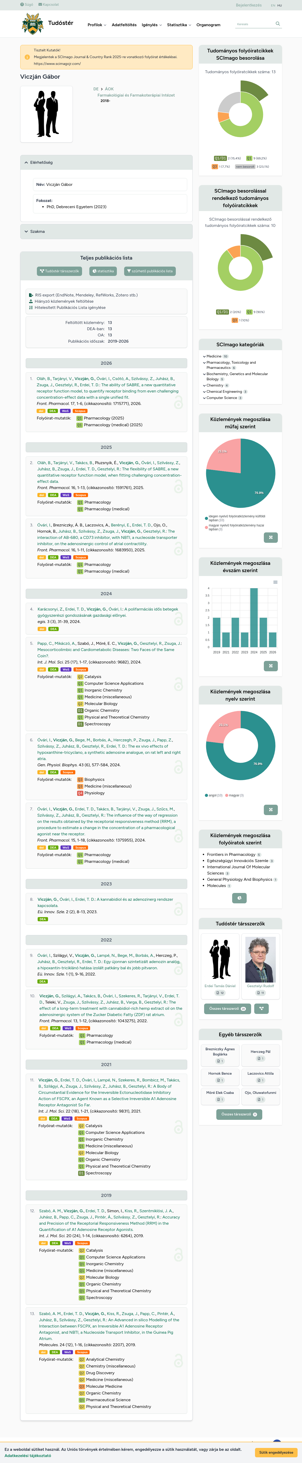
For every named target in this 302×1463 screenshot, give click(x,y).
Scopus (80, 411)
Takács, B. (84, 462)
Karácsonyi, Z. (50, 609)
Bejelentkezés (248, 5)
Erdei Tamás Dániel (220, 986)
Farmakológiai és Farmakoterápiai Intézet (136, 95)
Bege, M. (83, 739)
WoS (65, 411)
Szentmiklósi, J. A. (156, 1210)
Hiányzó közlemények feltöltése (61, 301)
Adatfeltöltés (124, 24)
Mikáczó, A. (65, 643)
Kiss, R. (131, 1210)
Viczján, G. (85, 378)
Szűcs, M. (165, 809)
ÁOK (109, 88)
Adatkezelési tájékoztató (28, 1455)
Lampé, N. (106, 955)
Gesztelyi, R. (66, 384)
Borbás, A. (102, 739)
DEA (53, 411)
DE (96, 88)
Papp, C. (45, 643)
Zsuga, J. (45, 384)
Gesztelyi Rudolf (260, 986)
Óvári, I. (103, 378)
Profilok (97, 24)
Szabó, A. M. (50, 1210)
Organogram (208, 24)
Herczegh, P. (125, 739)
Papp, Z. (164, 739)
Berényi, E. (120, 525)
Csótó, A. (120, 378)
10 (225, 356)
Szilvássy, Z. (142, 378)
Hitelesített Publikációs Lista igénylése (67, 307)
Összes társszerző (227, 1008)
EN (273, 5)
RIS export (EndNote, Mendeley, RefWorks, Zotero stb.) (83, 295)
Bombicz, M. (153, 1080)
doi (41, 411)
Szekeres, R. (130, 995)
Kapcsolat (48, 4)
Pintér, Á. (103, 1217)
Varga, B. (134, 1002)
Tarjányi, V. (63, 378)
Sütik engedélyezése (276, 1452)
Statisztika (179, 24)
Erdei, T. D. (89, 384)
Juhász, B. (165, 378)
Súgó (26, 4)
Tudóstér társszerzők (59, 271)
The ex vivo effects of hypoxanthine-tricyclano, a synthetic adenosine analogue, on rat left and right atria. (109, 752)
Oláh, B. (44, 378)
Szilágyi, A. (71, 995)
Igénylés (152, 24)
